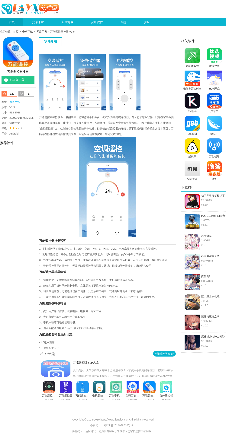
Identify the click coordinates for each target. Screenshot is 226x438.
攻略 (147, 22)
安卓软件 (97, 22)
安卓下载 (38, 22)
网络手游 (42, 31)
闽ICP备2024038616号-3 (118, 425)
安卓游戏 (67, 22)
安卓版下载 (16, 79)
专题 (123, 22)
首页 (12, 22)
